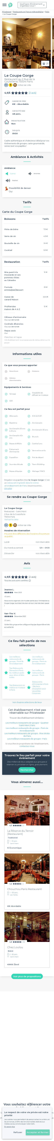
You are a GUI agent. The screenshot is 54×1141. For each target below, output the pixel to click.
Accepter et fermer (38, 1132)
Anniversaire (37, 423)
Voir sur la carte (11, 519)
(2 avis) (32, 93)
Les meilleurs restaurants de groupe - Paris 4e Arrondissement (39, 660)
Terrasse (12, 394)
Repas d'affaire (15, 443)
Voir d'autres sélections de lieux (27, 702)
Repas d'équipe (15, 471)
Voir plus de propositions (27, 976)
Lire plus (8, 488)
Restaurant (9, 511)
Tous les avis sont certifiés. (17, 580)
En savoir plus (9, 1127)
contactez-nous (26, 746)
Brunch (35, 437)
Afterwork (13, 416)
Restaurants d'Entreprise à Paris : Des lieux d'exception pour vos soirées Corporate (40, 687)
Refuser (17, 1132)
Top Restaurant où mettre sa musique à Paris (17, 687)
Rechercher (27, 769)
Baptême (13, 423)
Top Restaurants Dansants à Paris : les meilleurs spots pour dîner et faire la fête (16, 672)
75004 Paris (9, 517)
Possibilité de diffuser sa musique (40, 394)
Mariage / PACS (38, 471)
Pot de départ (38, 457)
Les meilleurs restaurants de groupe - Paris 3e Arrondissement (16, 660)
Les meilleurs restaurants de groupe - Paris (38, 672)
